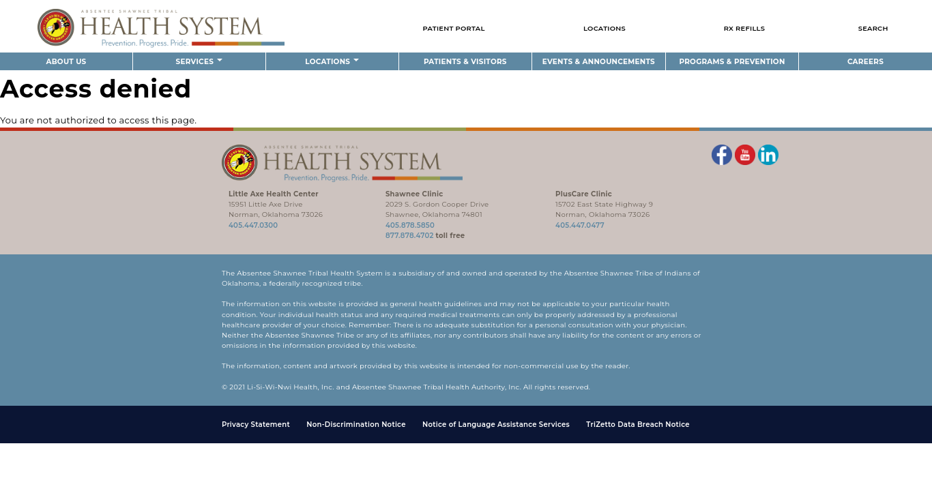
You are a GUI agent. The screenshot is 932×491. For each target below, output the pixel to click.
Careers (865, 61)
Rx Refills (744, 28)
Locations (604, 28)
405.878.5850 (410, 225)
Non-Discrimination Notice (355, 424)
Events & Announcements (598, 61)
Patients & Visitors (465, 61)
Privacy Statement (256, 424)
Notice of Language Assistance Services (496, 424)
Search (873, 28)
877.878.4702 (409, 235)
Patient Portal (453, 28)
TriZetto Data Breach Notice (638, 424)
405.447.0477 (580, 225)
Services (199, 61)
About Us (66, 61)
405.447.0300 (253, 225)
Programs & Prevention (732, 61)
